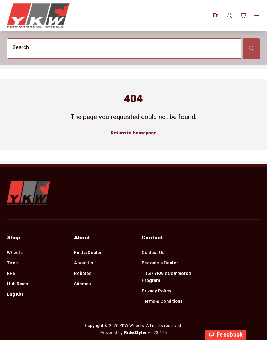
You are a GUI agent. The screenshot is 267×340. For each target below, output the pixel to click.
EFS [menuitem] (11, 273)
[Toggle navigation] (257, 15)
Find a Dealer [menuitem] (88, 252)
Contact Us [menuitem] (152, 252)
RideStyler (135, 333)
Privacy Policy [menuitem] (156, 290)
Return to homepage (133, 132)
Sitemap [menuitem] (82, 283)
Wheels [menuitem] (15, 252)
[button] (215, 15)
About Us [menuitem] (83, 263)
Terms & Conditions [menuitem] (162, 301)
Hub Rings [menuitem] (17, 283)
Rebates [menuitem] (82, 273)
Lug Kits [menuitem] (15, 294)
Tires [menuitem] (12, 263)
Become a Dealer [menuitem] (159, 263)
